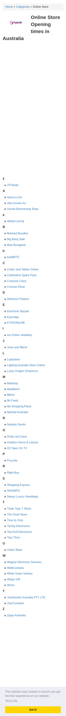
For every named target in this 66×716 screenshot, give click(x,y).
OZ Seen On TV (17, 448)
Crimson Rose (16, 286)
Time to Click (15, 520)
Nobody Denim (16, 424)
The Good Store (17, 514)
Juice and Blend (17, 347)
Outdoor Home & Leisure (22, 442)
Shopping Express (18, 484)
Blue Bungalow (16, 244)
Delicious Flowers (18, 298)
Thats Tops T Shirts (19, 508)
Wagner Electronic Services (24, 562)
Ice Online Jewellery (19, 334)
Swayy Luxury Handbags (22, 496)
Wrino (10, 585)
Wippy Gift (13, 579)
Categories (23, 6)
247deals (12, 185)
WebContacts (15, 567)
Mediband (13, 389)
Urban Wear (14, 549)
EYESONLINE (16, 322)
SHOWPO (13, 490)
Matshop (12, 383)
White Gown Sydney (20, 573)
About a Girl (14, 197)
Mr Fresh (12, 400)
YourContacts (15, 603)
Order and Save (17, 436)
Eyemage (13, 317)
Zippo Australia (16, 615)
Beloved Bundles (17, 233)
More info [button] (11, 700)
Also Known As (16, 203)
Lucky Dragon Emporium (22, 371)
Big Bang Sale (16, 239)
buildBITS (13, 257)
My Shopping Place (19, 406)
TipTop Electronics (18, 526)
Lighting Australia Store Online (26, 365)
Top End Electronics (19, 531)
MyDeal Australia (17, 412)
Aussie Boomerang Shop (22, 208)
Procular (12, 460)
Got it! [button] (33, 709)
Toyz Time (13, 537)
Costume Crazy (16, 281)
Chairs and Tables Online (22, 269)
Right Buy (13, 472)
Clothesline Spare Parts (22, 275)
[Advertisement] (33, 78)
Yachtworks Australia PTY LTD (26, 597)
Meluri (11, 394)
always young (15, 221)
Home (9, 6)
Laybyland (13, 359)
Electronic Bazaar (18, 311)
